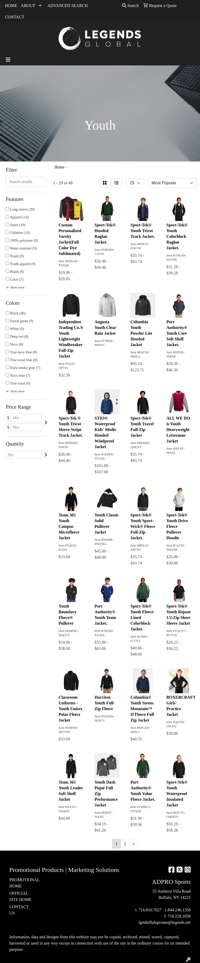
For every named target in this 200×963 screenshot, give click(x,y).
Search (130, 5)
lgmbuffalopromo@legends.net (165, 922)
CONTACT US (19, 910)
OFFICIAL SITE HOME (20, 896)
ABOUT (28, 5)
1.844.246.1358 (178, 910)
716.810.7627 (150, 910)
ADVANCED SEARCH (67, 5)
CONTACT (14, 17)
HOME (11, 5)
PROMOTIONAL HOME (21, 883)
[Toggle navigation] (8, 59)
